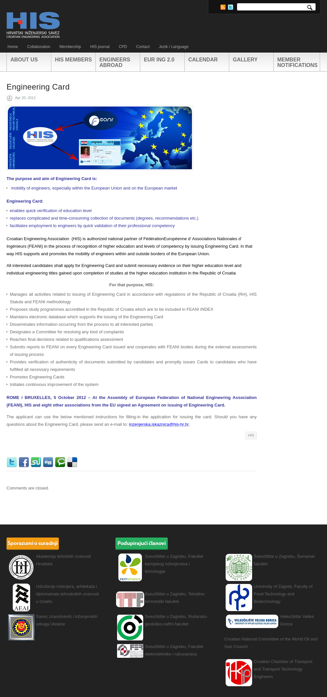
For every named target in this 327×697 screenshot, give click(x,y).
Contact (142, 46)
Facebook (25, 462)
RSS (223, 7)
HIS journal (100, 46)
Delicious (73, 462)
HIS (251, 435)
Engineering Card (38, 86)
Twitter (230, 7)
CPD (123, 46)
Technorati (61, 462)
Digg (49, 462)
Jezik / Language (174, 46)
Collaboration (38, 46)
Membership (70, 46)
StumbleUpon (37, 462)
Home (13, 46)
